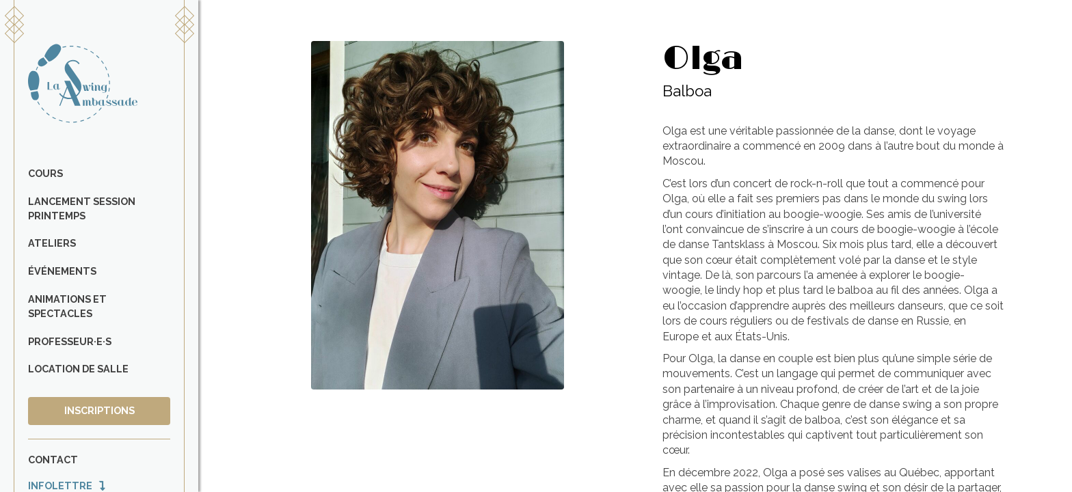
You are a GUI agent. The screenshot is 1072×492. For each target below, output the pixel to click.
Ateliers (52, 243)
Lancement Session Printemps (81, 208)
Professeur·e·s (69, 341)
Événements (62, 271)
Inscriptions (99, 410)
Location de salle (78, 368)
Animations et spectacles (67, 306)
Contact (53, 459)
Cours (45, 173)
